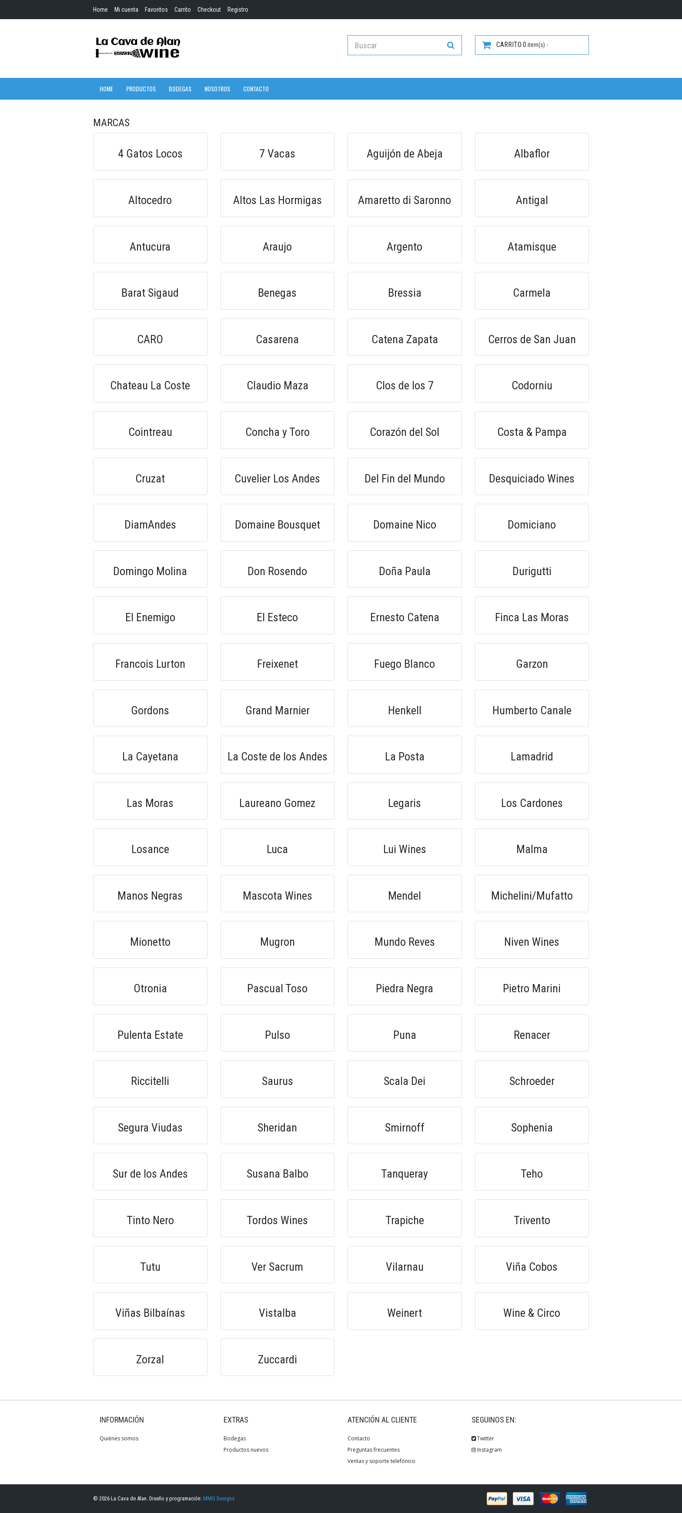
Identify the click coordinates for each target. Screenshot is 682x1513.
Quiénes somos (119, 1438)
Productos (141, 88)
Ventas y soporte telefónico (381, 1461)
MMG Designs (218, 1498)
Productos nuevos (246, 1449)
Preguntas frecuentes (374, 1449)
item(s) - (515, 45)
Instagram (486, 1449)
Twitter (482, 1438)
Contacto (256, 88)
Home (106, 88)
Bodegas (180, 88)
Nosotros (217, 88)
